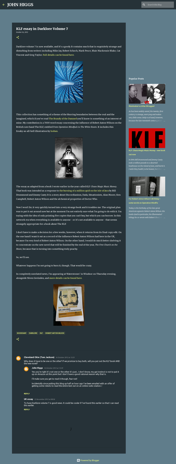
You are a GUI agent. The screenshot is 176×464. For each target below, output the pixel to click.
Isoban (54, 131)
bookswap (21, 333)
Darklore (33, 333)
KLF (41, 333)
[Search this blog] (160, 5)
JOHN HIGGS (20, 4)
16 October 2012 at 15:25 (64, 357)
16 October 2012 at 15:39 (53, 368)
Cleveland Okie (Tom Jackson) (39, 357)
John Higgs (37, 368)
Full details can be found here (58, 55)
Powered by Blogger (88, 460)
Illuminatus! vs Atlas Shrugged (141, 106)
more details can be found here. (65, 278)
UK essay (28, 399)
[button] (17, 37)
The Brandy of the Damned (63, 118)
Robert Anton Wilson (55, 333)
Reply (27, 394)
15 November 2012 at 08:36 (44, 399)
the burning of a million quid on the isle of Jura (84, 190)
